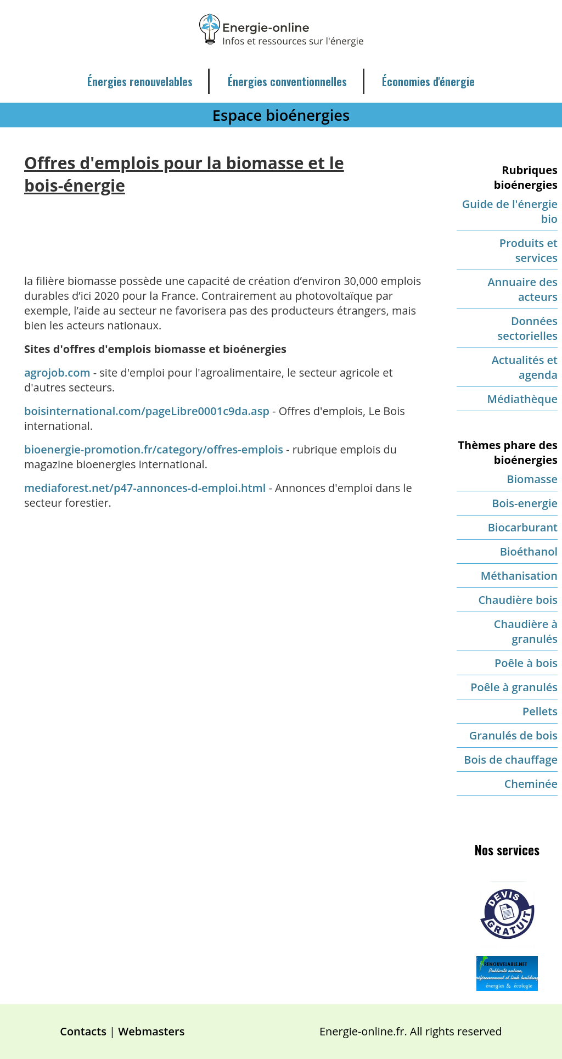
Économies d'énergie (428, 81)
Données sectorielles (528, 328)
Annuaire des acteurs (522, 289)
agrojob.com (57, 372)
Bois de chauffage (511, 759)
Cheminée (531, 783)
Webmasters (151, 1031)
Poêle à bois (526, 662)
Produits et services (528, 250)
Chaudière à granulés (526, 631)
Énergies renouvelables (140, 81)
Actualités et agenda (525, 367)
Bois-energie (525, 503)
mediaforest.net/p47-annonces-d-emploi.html (145, 487)
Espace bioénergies (281, 115)
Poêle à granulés (514, 687)
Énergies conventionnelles (287, 81)
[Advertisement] (226, 226)
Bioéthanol (529, 551)
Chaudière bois (518, 599)
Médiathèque (522, 398)
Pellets (540, 711)
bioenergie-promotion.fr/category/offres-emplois (155, 449)
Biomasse (532, 479)
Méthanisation (519, 575)
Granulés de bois (513, 735)
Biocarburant (523, 527)
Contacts (83, 1031)
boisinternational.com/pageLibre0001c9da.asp (146, 411)
